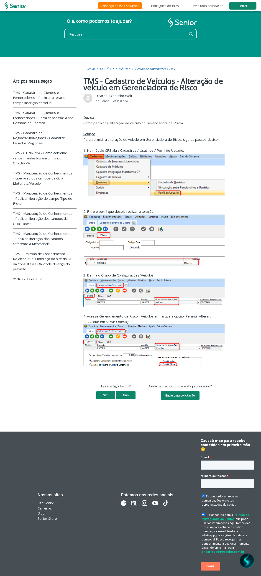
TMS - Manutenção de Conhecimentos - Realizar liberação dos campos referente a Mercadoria (42, 238)
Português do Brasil (165, 6)
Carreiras (45, 508)
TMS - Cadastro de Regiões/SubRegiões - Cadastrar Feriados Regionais (39, 138)
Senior (90, 69)
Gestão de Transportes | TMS (155, 69)
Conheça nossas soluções (120, 6)
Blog (41, 513)
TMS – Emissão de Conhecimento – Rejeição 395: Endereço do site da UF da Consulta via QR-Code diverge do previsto (42, 261)
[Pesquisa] (130, 34)
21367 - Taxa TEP (27, 279)
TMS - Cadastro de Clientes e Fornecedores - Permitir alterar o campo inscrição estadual (39, 97)
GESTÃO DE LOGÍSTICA (115, 69)
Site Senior (46, 503)
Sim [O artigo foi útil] (105, 395)
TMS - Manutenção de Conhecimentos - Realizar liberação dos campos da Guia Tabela (42, 218)
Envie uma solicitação (207, 6)
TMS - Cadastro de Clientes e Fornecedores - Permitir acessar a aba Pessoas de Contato (43, 117)
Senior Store (47, 518)
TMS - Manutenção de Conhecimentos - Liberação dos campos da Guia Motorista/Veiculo (42, 178)
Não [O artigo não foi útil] (126, 395)
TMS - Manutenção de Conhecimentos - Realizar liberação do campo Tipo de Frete (42, 198)
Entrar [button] (242, 6)
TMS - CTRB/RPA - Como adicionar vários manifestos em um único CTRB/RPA (40, 158)
